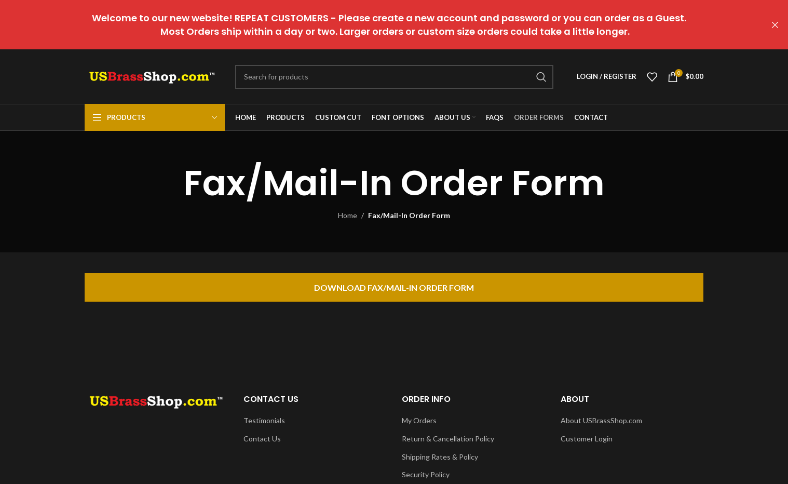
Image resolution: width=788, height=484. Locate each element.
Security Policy (426, 474)
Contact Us (262, 438)
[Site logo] (152, 75)
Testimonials (264, 420)
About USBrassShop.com (601, 420)
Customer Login (587, 438)
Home (347, 215)
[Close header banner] (775, 24)
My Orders (419, 420)
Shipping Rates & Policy (440, 456)
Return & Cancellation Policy (448, 438)
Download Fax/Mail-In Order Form (394, 287)
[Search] (394, 77)
